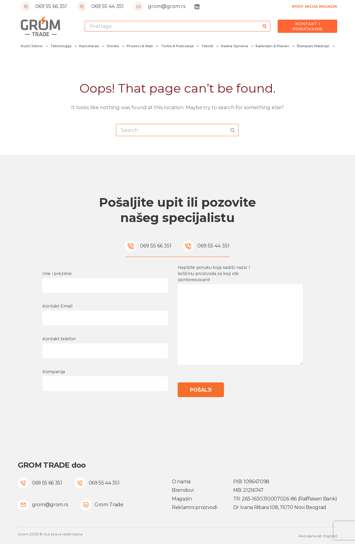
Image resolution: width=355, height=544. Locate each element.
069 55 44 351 (107, 6)
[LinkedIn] (197, 6)
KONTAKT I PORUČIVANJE (307, 26)
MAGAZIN (328, 6)
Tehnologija (63, 46)
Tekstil (209, 46)
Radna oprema (237, 46)
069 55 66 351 (51, 6)
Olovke (115, 46)
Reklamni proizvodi (194, 507)
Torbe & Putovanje (180, 46)
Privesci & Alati (142, 46)
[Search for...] (172, 26)
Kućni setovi (34, 46)
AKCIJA (311, 6)
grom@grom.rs (166, 6)
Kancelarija (91, 46)
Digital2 (330, 536)
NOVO (297, 6)
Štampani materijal (315, 46)
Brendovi (182, 490)
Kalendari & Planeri (275, 46)
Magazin (182, 499)
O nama (181, 482)
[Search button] (265, 26)
